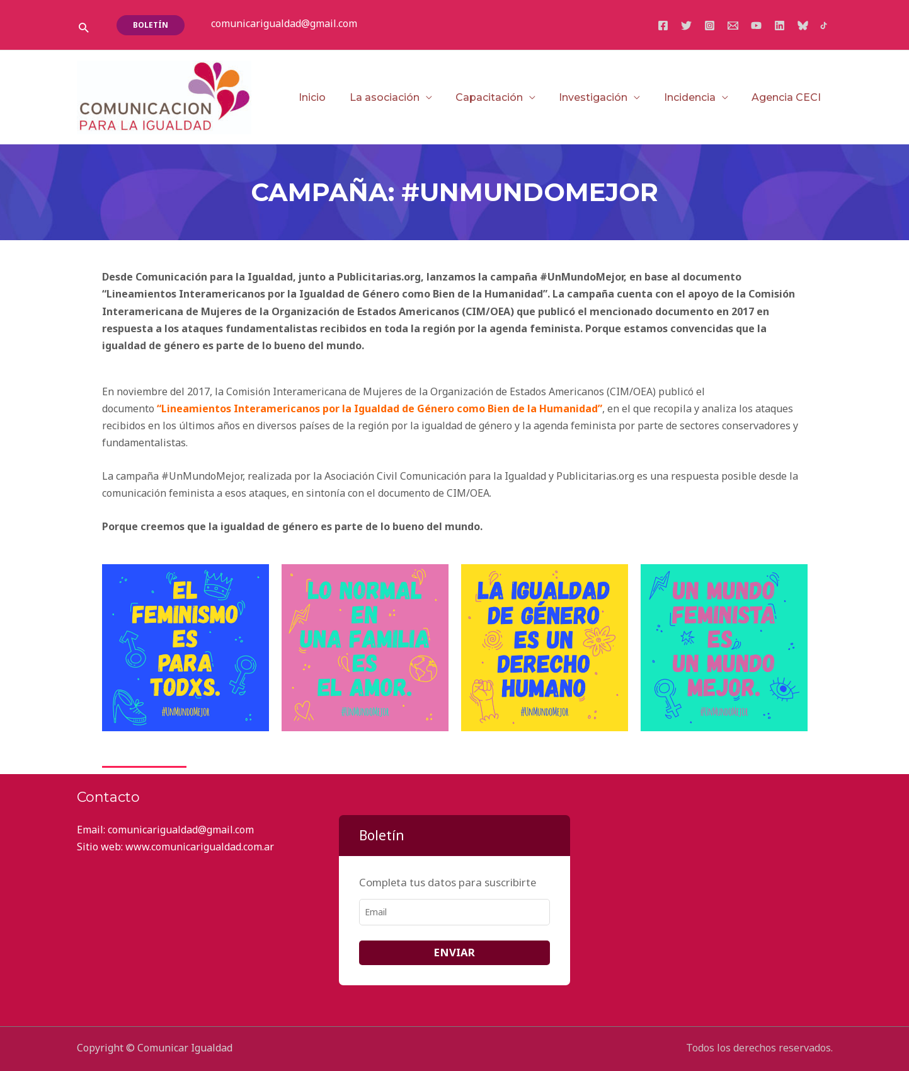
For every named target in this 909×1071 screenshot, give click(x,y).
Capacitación (501, 97)
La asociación (400, 97)
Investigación (602, 97)
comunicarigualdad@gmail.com (284, 23)
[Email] (733, 25)
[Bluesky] (803, 25)
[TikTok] (823, 25)
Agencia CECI (788, 97)
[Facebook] (663, 25)
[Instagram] (709, 25)
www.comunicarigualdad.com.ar (199, 847)
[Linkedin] (779, 25)
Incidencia (695, 97)
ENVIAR (454, 952)
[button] (83, 27)
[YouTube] (756, 25)
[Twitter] (686, 25)
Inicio (331, 97)
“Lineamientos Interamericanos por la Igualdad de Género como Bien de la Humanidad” (379, 408)
